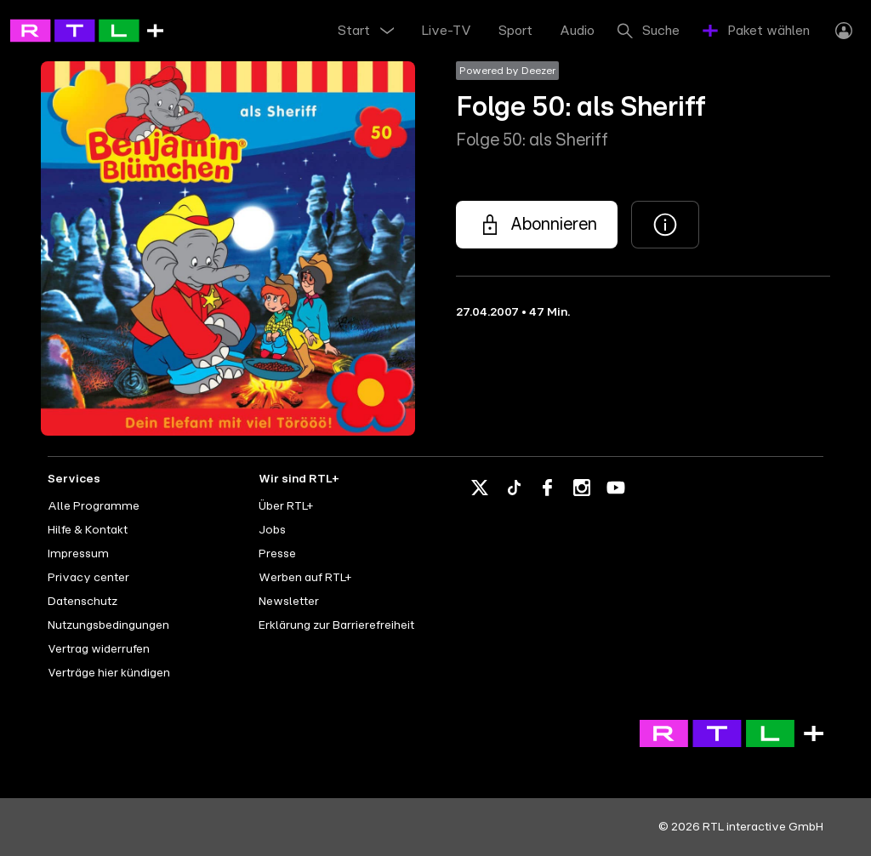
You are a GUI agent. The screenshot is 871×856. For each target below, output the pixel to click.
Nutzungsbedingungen (108, 625)
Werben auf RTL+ (305, 578)
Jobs (272, 530)
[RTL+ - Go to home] (86, 30)
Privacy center (88, 578)
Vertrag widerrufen (99, 649)
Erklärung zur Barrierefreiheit (336, 625)
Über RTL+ (286, 506)
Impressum (78, 554)
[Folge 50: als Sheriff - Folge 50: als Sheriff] (537, 224)
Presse (277, 554)
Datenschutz (82, 602)
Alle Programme (93, 506)
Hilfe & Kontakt (88, 530)
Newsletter (289, 602)
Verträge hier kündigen (109, 673)
